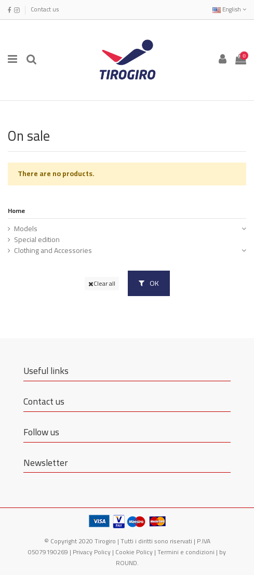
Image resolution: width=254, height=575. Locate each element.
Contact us (45, 9)
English (229, 9)
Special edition (37, 239)
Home (16, 211)
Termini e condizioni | (188, 552)
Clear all (101, 283)
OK (149, 283)
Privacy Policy (92, 552)
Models (25, 228)
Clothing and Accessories (53, 250)
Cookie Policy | (136, 552)
